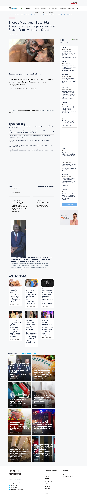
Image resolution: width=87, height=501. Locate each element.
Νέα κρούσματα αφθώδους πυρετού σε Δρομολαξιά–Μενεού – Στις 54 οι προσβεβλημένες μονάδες (69, 54)
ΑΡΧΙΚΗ (46, 474)
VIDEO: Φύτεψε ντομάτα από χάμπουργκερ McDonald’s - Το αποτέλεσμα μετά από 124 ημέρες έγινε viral (69, 167)
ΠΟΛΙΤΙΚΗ (36, 8)
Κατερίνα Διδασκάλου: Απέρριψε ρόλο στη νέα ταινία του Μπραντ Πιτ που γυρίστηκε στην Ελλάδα (31, 296)
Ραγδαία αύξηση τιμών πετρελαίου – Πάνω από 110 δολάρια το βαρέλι (68, 154)
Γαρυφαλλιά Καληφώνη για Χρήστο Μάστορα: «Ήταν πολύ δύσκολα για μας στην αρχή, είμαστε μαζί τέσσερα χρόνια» (15, 328)
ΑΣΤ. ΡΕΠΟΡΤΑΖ (53, 8)
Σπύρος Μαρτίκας (14, 189)
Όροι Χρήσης (66, 474)
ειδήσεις (11, 112)
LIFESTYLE (71, 8)
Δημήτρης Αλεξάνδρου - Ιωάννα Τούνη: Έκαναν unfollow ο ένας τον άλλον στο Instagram (43, 204)
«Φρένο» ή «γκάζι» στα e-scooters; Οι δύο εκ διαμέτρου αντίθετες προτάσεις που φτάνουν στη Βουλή (30, 136)
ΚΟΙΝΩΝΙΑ (44, 8)
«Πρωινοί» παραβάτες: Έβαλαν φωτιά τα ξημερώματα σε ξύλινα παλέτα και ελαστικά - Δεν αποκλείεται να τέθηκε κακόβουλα (43, 425)
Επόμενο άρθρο (40, 200)
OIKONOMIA (47, 478)
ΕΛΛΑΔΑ (44, 12)
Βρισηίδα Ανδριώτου (15, 192)
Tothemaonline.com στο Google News (28, 110)
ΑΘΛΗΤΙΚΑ (36, 12)
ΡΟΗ (64, 41)
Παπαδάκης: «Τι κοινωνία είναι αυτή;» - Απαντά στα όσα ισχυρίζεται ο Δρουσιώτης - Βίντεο (69, 68)
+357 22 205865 (14, 485)
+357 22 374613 (14, 487)
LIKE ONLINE (65, 160)
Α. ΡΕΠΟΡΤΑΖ (65, 174)
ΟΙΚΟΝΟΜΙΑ (63, 8)
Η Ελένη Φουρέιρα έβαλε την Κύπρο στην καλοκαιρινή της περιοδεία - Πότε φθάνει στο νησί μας (30, 145)
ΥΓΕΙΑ (63, 117)
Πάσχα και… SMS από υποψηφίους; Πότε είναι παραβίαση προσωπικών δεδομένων (29, 141)
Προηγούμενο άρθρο (17, 200)
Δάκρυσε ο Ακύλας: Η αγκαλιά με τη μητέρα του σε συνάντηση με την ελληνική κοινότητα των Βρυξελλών (47, 327)
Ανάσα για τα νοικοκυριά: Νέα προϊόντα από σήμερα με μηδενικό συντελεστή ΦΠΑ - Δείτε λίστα (31, 126)
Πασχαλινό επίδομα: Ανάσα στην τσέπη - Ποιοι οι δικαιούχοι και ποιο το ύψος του (31, 150)
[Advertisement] (31, 172)
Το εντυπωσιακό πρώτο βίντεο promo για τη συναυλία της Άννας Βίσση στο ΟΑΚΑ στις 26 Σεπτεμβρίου (47, 296)
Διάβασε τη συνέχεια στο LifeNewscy (22, 88)
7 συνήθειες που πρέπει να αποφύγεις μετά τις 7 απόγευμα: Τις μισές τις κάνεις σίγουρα (68, 123)
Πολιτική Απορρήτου (68, 476)
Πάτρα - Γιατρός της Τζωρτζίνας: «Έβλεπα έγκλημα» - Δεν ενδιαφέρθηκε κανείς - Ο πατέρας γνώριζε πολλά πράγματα (19, 206)
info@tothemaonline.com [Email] (16, 489)
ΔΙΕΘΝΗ (51, 12)
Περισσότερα (69, 204)
